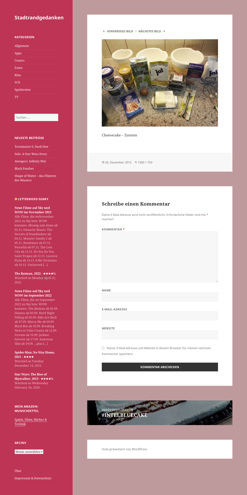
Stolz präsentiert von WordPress (124, 449)
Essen (18, 68)
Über (18, 471)
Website (108, 328)
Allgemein (22, 46)
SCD (17, 82)
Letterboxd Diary (33, 199)
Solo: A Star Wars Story (31, 154)
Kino (18, 75)
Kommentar (113, 229)
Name (106, 290)
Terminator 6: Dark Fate (31, 147)
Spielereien (23, 90)
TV (16, 97)
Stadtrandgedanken (39, 17)
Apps (18, 53)
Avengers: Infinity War (30, 161)
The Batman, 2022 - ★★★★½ (35, 274)
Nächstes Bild (149, 31)
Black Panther (24, 169)
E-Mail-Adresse (114, 309)
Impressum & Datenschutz (33, 478)
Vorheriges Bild (120, 31)
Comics (19, 60)
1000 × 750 (145, 162)
